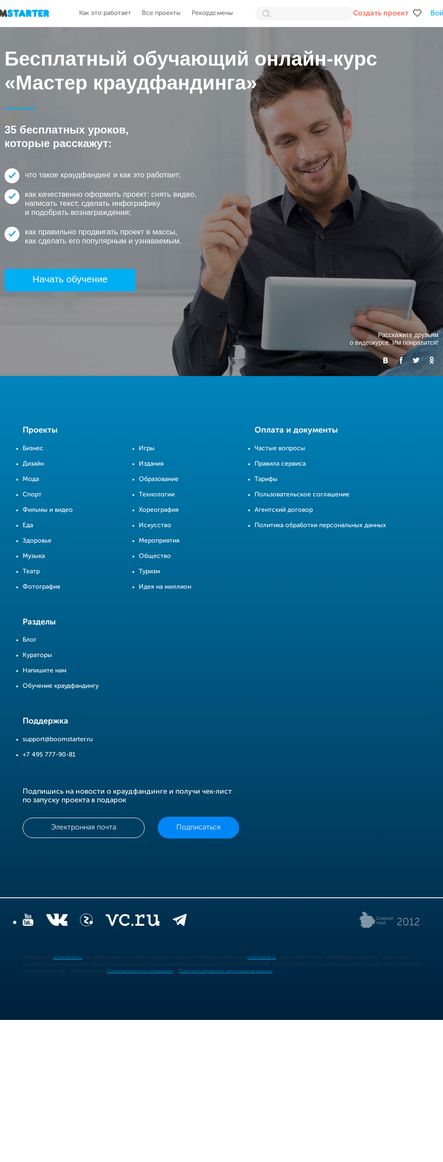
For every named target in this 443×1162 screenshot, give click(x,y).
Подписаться (198, 827)
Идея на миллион (165, 587)
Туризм (149, 571)
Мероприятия (159, 541)
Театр (31, 571)
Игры (147, 448)
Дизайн (33, 464)
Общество (155, 556)
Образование (159, 479)
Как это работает (105, 13)
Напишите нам (44, 670)
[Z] (86, 921)
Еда (28, 525)
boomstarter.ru (67, 957)
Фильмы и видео (48, 510)
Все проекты (161, 13)
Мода (31, 479)
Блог (30, 640)
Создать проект (381, 13)
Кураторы (37, 655)
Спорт (32, 494)
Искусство (155, 525)
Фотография (41, 587)
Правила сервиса (280, 464)
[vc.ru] (132, 921)
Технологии (156, 494)
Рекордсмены (212, 13)
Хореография (159, 510)
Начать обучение (70, 279)
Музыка (34, 556)
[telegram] (179, 921)
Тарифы (266, 479)
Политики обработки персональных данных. (226, 971)
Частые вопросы (279, 448)
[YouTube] (28, 921)
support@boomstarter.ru (58, 739)
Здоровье (37, 541)
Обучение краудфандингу (61, 686)
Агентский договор (283, 510)
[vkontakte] (56, 921)
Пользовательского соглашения (140, 971)
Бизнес (33, 448)
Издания (151, 464)
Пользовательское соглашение (301, 494)
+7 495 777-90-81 (49, 755)
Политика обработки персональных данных (320, 525)
